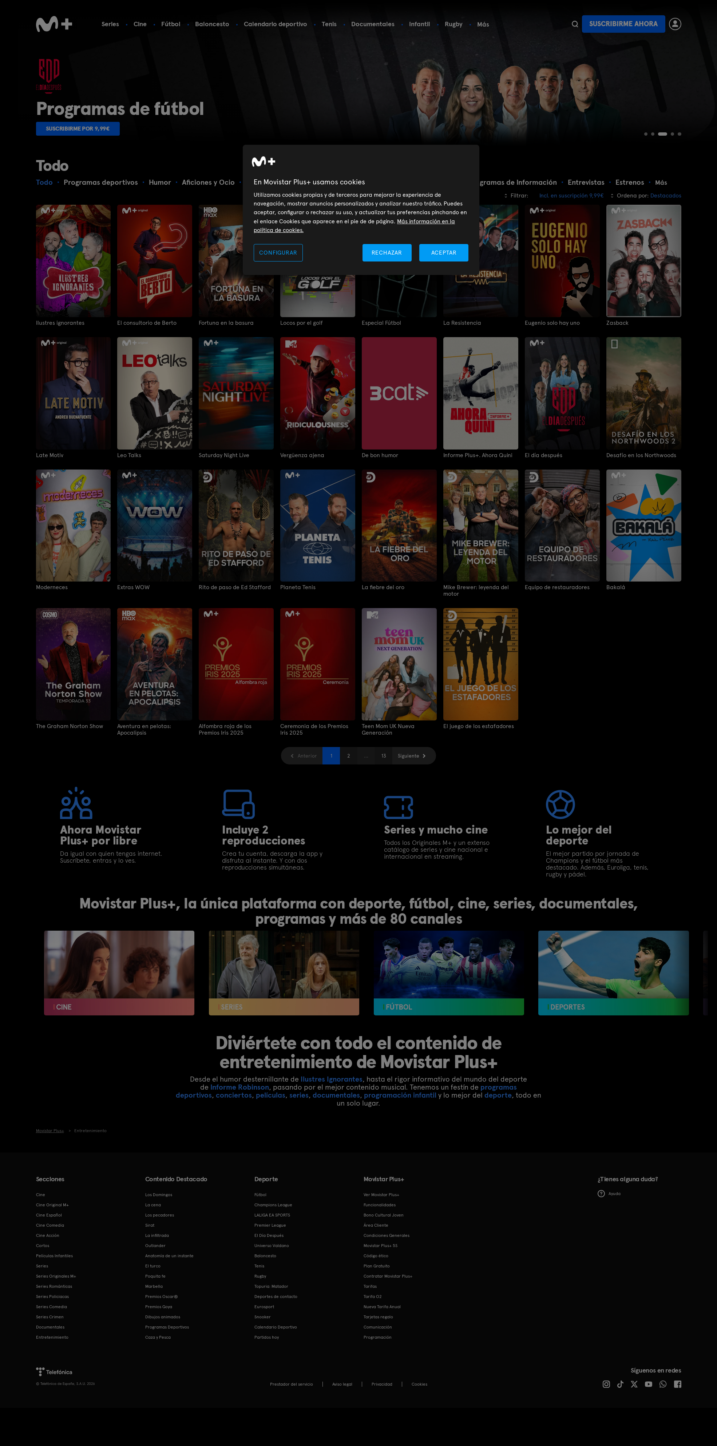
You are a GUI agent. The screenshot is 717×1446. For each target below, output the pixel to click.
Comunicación (378, 1398)
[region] (361, 210)
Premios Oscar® (161, 1368)
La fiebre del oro (383, 659)
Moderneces (52, 659)
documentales (336, 1166)
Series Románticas (54, 1358)
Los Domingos (158, 1266)
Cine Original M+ (52, 1276)
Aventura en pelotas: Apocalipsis (144, 801)
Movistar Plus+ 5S (380, 1317)
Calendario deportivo (275, 24)
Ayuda (609, 1265)
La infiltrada (157, 1307)
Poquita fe (155, 1347)
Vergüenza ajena (302, 527)
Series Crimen (50, 1388)
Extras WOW (133, 659)
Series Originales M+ (56, 1347)
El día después (543, 527)
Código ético (376, 1327)
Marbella (154, 1358)
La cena (153, 1276)
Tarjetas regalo (378, 1388)
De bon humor (380, 527)
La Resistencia (462, 394)
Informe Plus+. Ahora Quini (477, 527)
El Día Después (269, 1307)
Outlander (155, 1317)
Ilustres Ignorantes (332, 1150)
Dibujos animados (162, 1388)
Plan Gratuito (377, 1337)
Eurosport (264, 1378)
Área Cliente (376, 1296)
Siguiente (408, 827)
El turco (153, 1337)
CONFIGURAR (278, 252)
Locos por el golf (301, 394)
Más (483, 24)
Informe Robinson (239, 1158)
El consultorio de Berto (147, 394)
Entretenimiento (52, 1408)
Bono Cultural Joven (384, 1286)
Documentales (373, 24)
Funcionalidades (380, 1276)
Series (110, 24)
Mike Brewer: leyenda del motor (476, 662)
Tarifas (370, 1358)
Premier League (270, 1296)
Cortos (42, 1317)
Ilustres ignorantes (60, 394)
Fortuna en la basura (226, 394)
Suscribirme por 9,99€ (84, 198)
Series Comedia (51, 1378)
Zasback (617, 394)
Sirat (149, 1296)
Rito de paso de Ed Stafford (235, 659)
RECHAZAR (387, 252)
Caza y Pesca (158, 1408)
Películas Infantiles (54, 1327)
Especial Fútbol (381, 394)
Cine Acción (47, 1307)
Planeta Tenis (298, 659)
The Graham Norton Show (69, 798)
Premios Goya (158, 1378)
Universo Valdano (271, 1317)
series (299, 1166)
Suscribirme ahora (623, 24)
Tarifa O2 (373, 1368)
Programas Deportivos (167, 1398)
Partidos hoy (266, 1408)
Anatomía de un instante (169, 1327)
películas (270, 1166)
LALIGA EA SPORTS (272, 1286)
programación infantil (400, 1166)
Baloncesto (212, 24)
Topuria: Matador (271, 1358)
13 (383, 827)
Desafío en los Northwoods (641, 527)
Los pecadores (159, 1286)
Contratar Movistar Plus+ (388, 1347)
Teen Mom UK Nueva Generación (388, 801)
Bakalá (615, 659)
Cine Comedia (50, 1296)
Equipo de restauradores (557, 659)
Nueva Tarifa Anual (382, 1378)
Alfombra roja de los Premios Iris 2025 (225, 801)
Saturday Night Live (224, 527)
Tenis (329, 24)
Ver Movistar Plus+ (381, 1266)
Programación (378, 1408)
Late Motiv (49, 527)
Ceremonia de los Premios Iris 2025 (314, 801)
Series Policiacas (52, 1368)
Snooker (262, 1388)
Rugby (454, 24)
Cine (140, 24)
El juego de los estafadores (478, 798)
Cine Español (49, 1286)
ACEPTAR (444, 252)
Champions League (273, 1276)
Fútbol (171, 24)
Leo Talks (129, 527)
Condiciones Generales (386, 1307)
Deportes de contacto (275, 1368)
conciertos (234, 1166)
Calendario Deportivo (275, 1398)
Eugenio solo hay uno (552, 394)
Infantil (419, 24)
